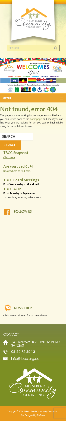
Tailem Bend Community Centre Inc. (33, 22)
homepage (36, 119)
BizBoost (41, 415)
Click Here (9, 157)
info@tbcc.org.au (25, 359)
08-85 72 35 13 (23, 351)
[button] (33, 98)
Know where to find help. (17, 171)
